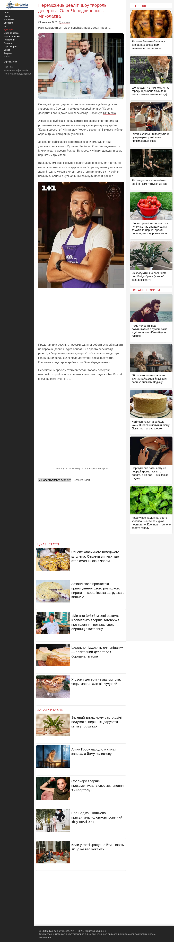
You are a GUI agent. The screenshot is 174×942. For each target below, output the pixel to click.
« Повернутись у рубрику (55, 480)
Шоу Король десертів (96, 468)
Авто (6, 12)
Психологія (9, 39)
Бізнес (7, 16)
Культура (64, 22)
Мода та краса (11, 33)
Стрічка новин (82, 480)
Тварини (8, 53)
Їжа (5, 26)
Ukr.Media (109, 113)
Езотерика (9, 19)
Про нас (8, 67)
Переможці (74, 468)
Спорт (7, 50)
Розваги (8, 43)
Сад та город (10, 46)
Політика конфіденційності (18, 73)
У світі (7, 56)
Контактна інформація (16, 70)
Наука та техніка (12, 36)
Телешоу (60, 468)
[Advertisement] (81, 315)
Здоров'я (8, 23)
